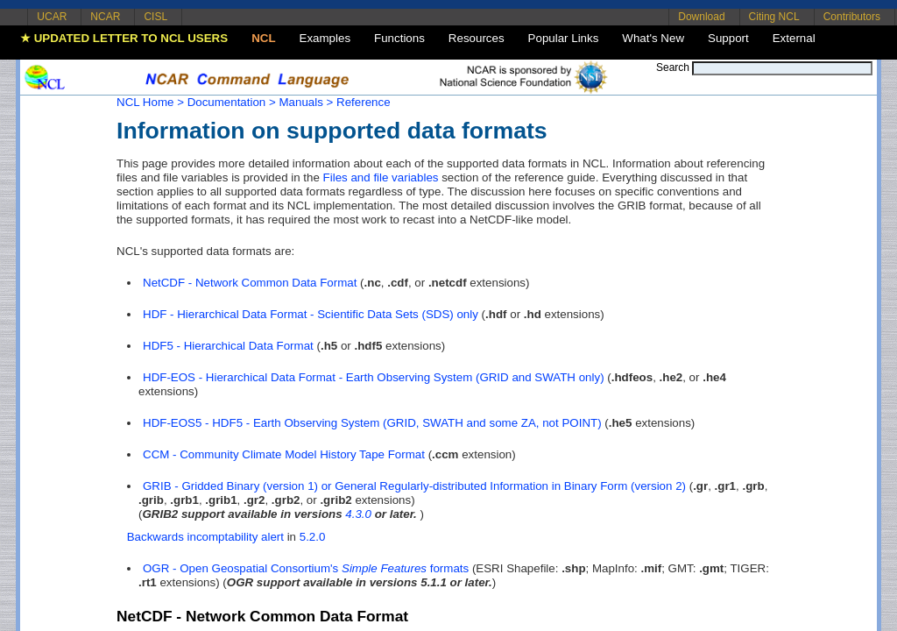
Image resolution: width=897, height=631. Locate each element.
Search (672, 67)
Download (701, 17)
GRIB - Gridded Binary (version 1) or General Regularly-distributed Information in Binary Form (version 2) (414, 486)
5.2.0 (313, 536)
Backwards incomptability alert (205, 536)
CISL (155, 17)
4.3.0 (358, 514)
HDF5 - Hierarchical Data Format (228, 345)
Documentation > (231, 102)
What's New (653, 38)
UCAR (52, 17)
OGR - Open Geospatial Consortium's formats (306, 568)
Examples (325, 38)
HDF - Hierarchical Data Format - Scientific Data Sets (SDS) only (310, 314)
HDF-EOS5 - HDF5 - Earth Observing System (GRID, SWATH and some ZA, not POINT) (372, 422)
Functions (399, 38)
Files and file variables (381, 177)
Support (728, 38)
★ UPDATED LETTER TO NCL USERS (124, 38)
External (794, 38)
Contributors (851, 17)
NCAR (105, 17)
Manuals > (306, 102)
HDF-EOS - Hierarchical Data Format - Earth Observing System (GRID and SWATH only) (373, 377)
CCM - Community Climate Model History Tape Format (284, 454)
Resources (476, 38)
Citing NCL (774, 17)
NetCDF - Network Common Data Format (250, 282)
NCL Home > (150, 102)
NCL (263, 38)
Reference (363, 102)
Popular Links (563, 38)
